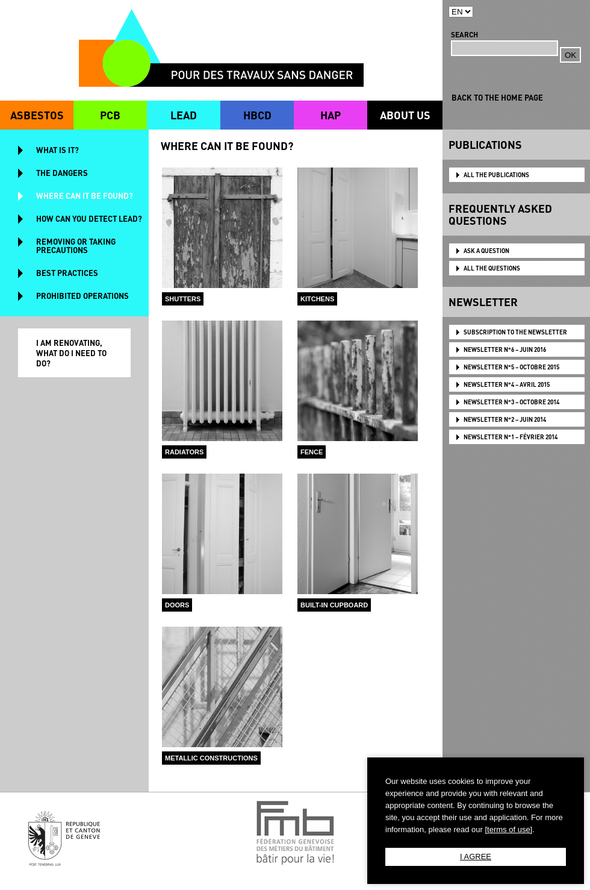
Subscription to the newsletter (515, 332)
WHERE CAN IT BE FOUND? (84, 195)
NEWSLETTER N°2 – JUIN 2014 (505, 419)
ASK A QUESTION (486, 250)
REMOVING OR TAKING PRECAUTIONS (76, 245)
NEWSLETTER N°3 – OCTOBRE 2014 (511, 402)
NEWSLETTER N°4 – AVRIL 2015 (507, 384)
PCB (110, 115)
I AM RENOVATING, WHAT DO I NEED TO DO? (71, 352)
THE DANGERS (62, 173)
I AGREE (475, 856)
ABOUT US (405, 115)
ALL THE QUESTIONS (492, 268)
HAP (330, 115)
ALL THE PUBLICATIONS (496, 174)
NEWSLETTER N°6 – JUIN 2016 (505, 349)
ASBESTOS (37, 115)
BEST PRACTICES (67, 273)
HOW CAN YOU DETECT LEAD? (89, 218)
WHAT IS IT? (57, 150)
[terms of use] (508, 829)
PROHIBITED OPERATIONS (82, 295)
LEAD (183, 115)
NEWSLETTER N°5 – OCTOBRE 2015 (511, 367)
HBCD (257, 115)
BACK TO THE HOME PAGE (497, 97)
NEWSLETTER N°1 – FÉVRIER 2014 (510, 436)
